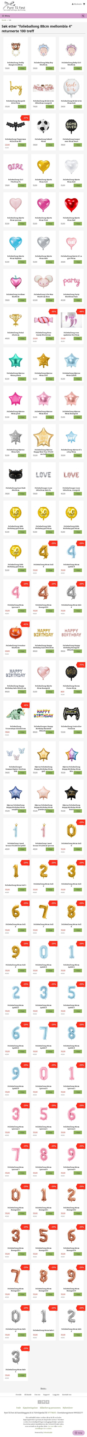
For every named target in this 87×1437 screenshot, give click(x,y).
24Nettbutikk (47, 1432)
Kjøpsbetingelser (30, 1408)
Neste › (43, 1388)
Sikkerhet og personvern (50, 1408)
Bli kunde (27, 1395)
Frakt (18, 1408)
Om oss (37, 1395)
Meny (6, 16)
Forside (4, 20)
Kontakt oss (66, 1395)
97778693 (52, 1413)
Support (46, 1395)
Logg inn (56, 1395)
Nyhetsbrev (68, 1408)
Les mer (51, 1426)
